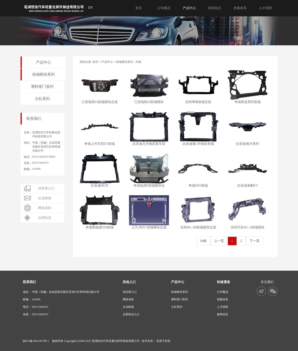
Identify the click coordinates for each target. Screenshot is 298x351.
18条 (203, 241)
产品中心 (107, 62)
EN (90, 7)
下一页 (254, 241)
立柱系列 (176, 306)
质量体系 (222, 299)
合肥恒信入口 (131, 314)
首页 (95, 62)
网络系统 (128, 299)
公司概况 (222, 292)
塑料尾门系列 (179, 299)
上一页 (219, 241)
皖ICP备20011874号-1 (36, 341)
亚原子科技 (163, 341)
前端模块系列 (124, 62)
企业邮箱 (128, 306)
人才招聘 (222, 306)
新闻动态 (222, 314)
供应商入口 (130, 292)
